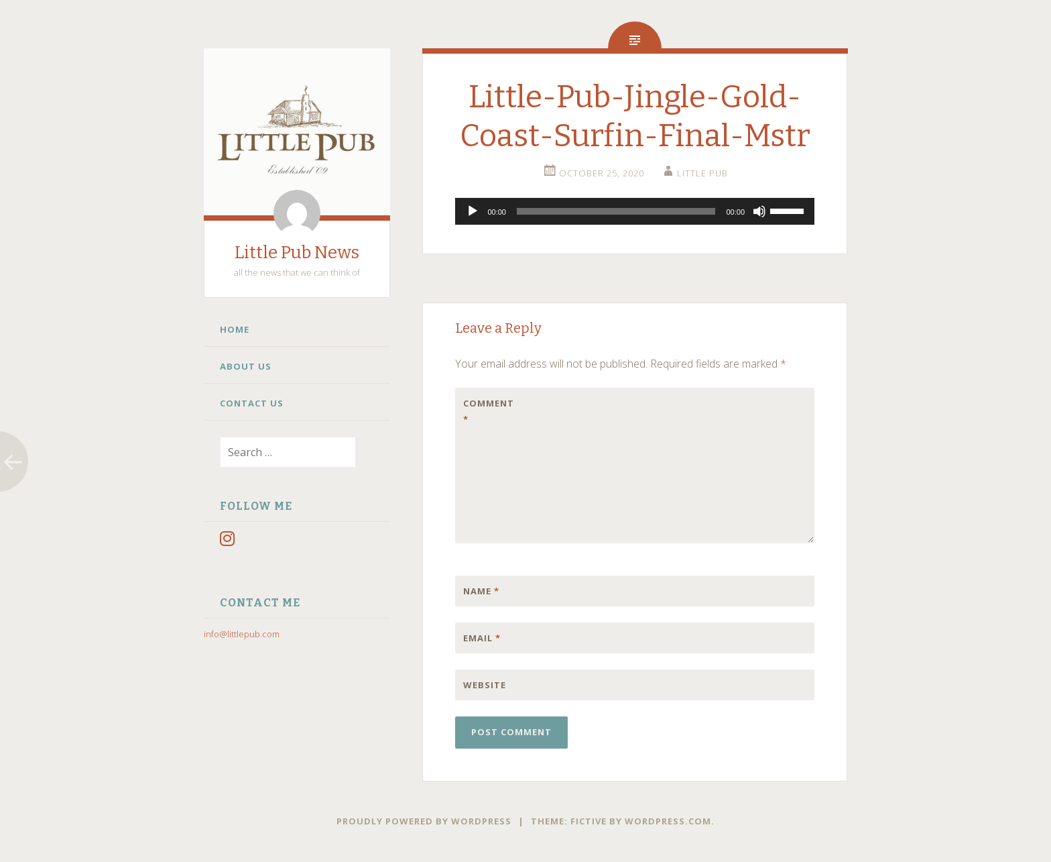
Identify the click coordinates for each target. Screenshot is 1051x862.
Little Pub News (297, 252)
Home (234, 329)
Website (484, 685)
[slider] (616, 211)
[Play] (472, 211)
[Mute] (759, 211)
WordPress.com (668, 821)
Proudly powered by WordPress (423, 821)
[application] (634, 211)
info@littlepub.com (242, 634)
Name (481, 591)
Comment (488, 411)
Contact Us (252, 403)
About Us (245, 366)
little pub (702, 173)
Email (482, 638)
